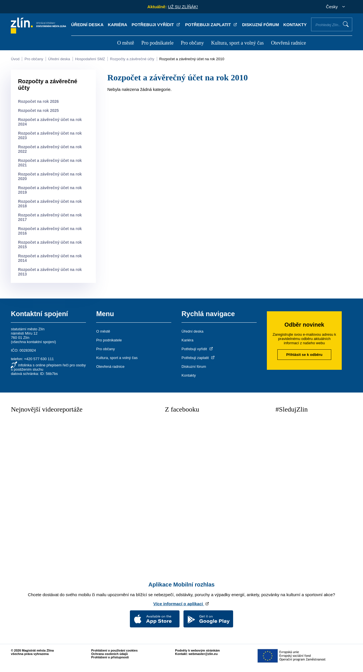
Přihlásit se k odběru (304, 354)
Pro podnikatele (157, 43)
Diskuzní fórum (260, 24)
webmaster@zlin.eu (203, 654)
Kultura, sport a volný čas (237, 43)
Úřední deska (87, 24)
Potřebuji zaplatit (211, 24)
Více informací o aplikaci (181, 603)
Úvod (15, 59)
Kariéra (117, 24)
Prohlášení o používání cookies (114, 650)
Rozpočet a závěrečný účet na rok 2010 (191, 59)
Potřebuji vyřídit (156, 24)
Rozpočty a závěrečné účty (132, 59)
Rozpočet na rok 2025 (38, 110)
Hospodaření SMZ (90, 59)
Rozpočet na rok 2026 (38, 101)
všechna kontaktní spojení (33, 342)
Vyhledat (346, 24)
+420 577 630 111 (39, 359)
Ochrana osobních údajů (109, 654)
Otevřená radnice (288, 43)
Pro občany (192, 43)
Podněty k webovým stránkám (197, 650)
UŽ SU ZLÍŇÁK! (183, 6)
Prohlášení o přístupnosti (110, 657)
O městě (125, 43)
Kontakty (295, 24)
